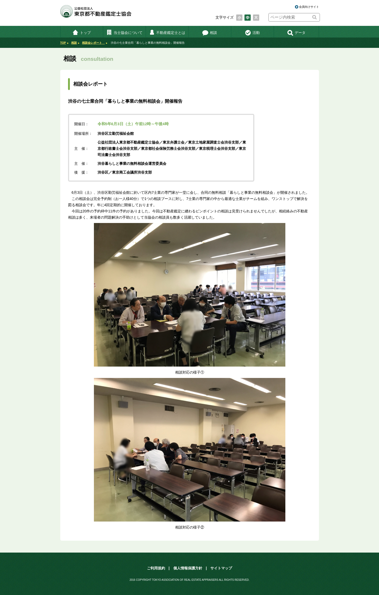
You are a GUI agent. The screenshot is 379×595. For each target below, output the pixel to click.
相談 (209, 33)
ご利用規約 (156, 568)
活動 (252, 33)
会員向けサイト (309, 6)
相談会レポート (93, 42)
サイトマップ (221, 568)
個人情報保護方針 (187, 568)
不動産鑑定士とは (167, 33)
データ (296, 33)
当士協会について (124, 33)
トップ (81, 33)
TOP (63, 42)
